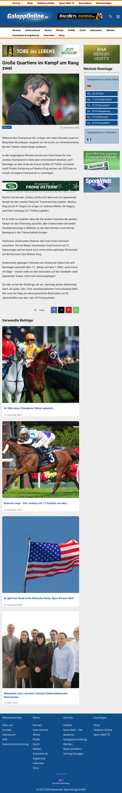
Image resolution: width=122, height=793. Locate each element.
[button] (110, 17)
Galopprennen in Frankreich (101, 132)
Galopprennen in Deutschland (102, 79)
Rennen (7, 127)
